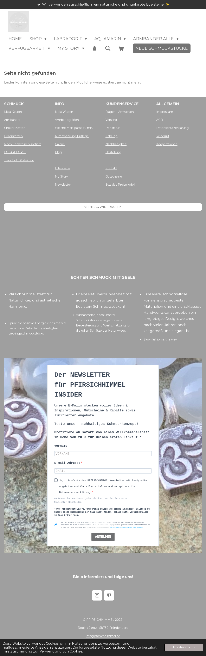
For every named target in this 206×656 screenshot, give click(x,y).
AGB (159, 120)
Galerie (60, 144)
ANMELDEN (103, 537)
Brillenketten (13, 136)
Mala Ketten (13, 112)
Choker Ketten (14, 128)
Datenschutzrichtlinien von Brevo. (126, 527)
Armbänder (12, 120)
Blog (58, 152)
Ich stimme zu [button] (184, 647)
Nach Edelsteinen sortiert (22, 144)
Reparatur (112, 128)
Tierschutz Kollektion (19, 160)
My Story (61, 176)
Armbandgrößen (67, 120)
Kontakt (111, 168)
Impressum (164, 112)
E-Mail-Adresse (67, 463)
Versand (111, 120)
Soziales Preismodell (120, 184)
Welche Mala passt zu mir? (74, 128)
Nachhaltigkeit (116, 144)
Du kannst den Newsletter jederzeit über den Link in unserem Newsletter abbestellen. (90, 500)
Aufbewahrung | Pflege (72, 136)
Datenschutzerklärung (172, 128)
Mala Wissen (64, 112)
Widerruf (162, 136)
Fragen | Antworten (119, 112)
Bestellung (113, 152)
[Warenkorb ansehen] (121, 48)
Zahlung (111, 136)
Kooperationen (167, 144)
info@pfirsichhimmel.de (103, 636)
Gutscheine (113, 176)
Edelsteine (62, 168)
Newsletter (63, 184)
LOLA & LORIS (15, 152)
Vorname (60, 446)
